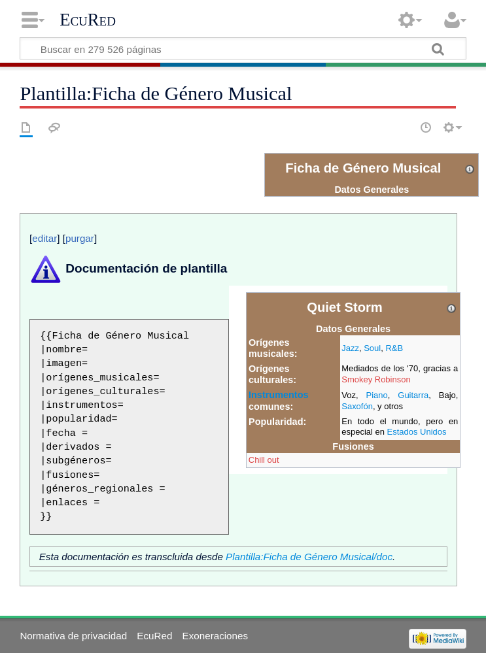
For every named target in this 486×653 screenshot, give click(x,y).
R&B (394, 348)
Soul (372, 348)
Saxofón (357, 406)
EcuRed (88, 19)
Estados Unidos (417, 432)
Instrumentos (278, 395)
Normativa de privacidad (73, 635)
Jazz (350, 348)
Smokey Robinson (375, 379)
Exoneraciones (215, 635)
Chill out (264, 460)
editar (44, 238)
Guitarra (413, 395)
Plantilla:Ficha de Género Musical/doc (309, 556)
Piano (376, 395)
